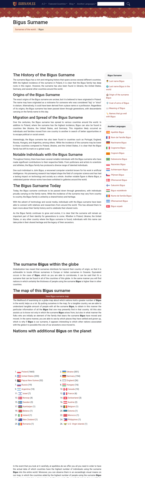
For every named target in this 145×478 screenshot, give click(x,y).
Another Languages (86, 4)
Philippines (73, 419)
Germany (71, 376)
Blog (71, 4)
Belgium (71, 406)
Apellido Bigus (117, 132)
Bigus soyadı (116, 206)
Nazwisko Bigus (118, 164)
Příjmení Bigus (117, 175)
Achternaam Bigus (119, 169)
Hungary (70, 385)
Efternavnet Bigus (119, 180)
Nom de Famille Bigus (121, 137)
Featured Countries (57, 4)
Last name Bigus (116, 81)
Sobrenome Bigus (119, 159)
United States (27, 376)
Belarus (26, 411)
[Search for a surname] (110, 4)
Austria (71, 402)
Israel (25, 393)
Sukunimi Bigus (118, 185)
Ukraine (70, 372)
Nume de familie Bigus (121, 196)
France (71, 393)
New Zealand (29, 419)
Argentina (25, 389)
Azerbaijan (27, 406)
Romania (27, 424)
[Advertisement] (72, 52)
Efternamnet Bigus (119, 201)
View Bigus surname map (57, 296)
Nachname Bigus (118, 142)
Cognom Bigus (117, 153)
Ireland (26, 415)
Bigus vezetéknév (119, 190)
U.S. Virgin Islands (76, 424)
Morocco (72, 415)
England (70, 380)
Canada (71, 389)
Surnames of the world (25, 29)
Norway (26, 398)
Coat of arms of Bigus (119, 103)
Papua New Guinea (30, 380)
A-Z (43, 4)
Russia (24, 385)
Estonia (71, 411)
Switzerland (73, 398)
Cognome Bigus (118, 148)
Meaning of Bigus (117, 108)
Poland (24, 372)
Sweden (26, 402)
